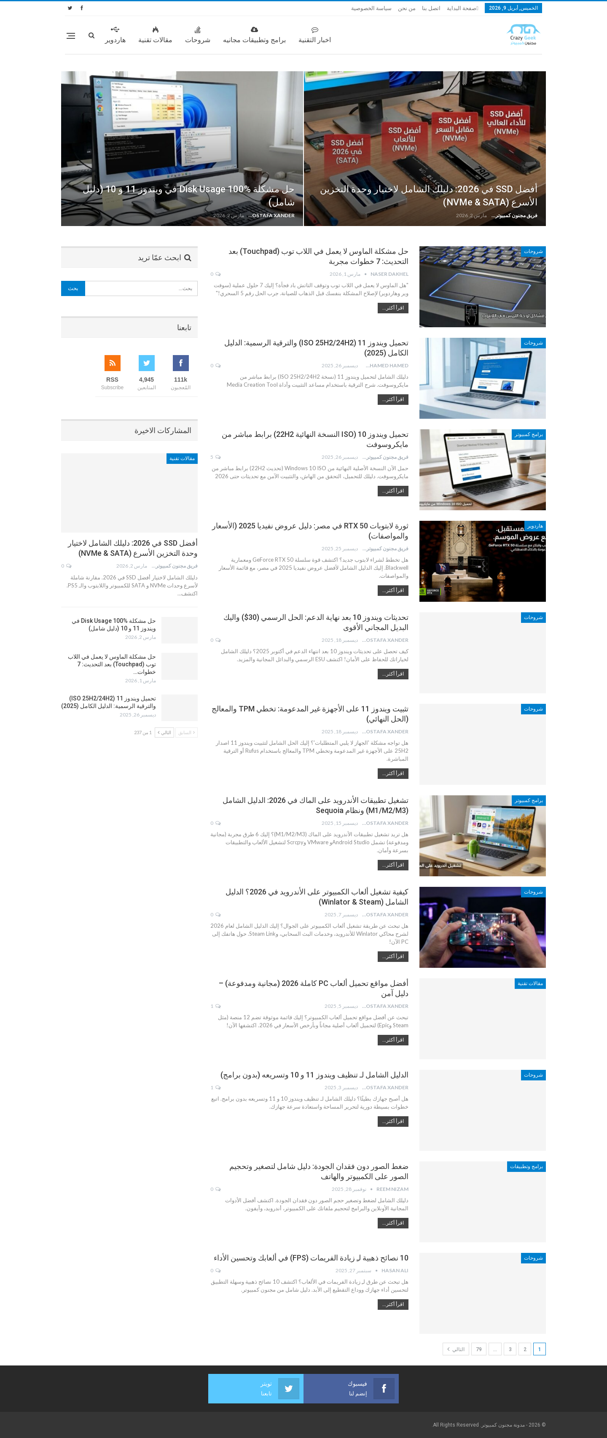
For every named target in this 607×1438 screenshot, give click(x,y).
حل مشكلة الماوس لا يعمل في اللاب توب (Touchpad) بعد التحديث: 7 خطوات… (112, 664)
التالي (456, 1349)
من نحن (407, 8)
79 (479, 1349)
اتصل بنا (431, 8)
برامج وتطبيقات (526, 1166)
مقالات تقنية (155, 35)
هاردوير (115, 35)
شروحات (198, 35)
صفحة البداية (461, 8)
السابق (186, 732)
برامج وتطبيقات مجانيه (254, 35)
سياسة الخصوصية (371, 8)
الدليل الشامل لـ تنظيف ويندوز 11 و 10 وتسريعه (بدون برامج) (314, 1074)
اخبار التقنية (314, 35)
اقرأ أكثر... (393, 308)
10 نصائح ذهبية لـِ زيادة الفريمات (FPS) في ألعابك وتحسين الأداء (311, 1257)
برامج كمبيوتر (529, 434)
